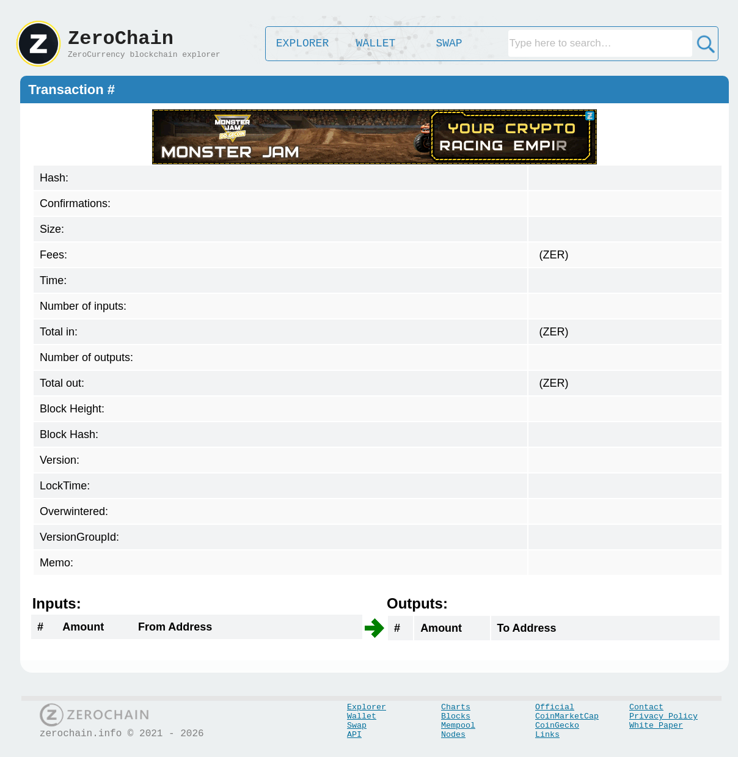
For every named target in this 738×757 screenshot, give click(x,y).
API (354, 734)
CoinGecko (557, 725)
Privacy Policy (663, 716)
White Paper (656, 725)
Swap (357, 725)
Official (554, 707)
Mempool (458, 725)
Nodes (453, 734)
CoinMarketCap (567, 716)
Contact (646, 707)
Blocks (455, 716)
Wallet (361, 716)
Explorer (366, 707)
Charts (455, 707)
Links (547, 734)
